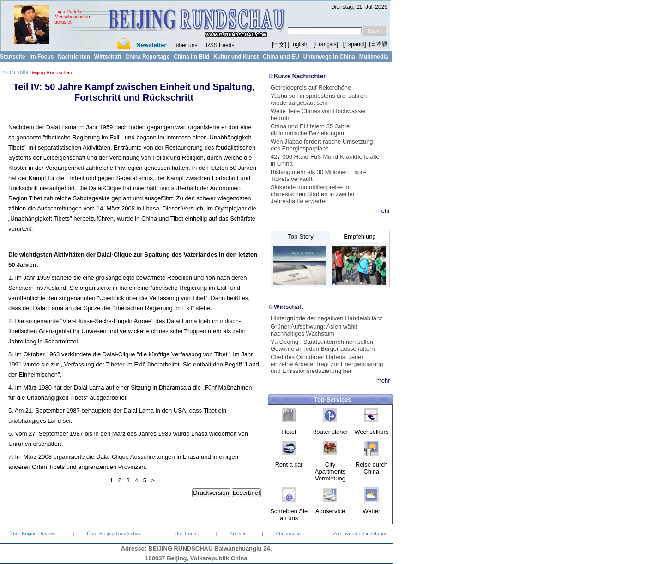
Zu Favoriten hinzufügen (360, 533)
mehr (383, 210)
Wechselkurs (371, 431)
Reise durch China (371, 468)
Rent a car (289, 464)
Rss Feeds (187, 533)
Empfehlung (359, 236)
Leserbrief (246, 492)
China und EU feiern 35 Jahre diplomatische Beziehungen (310, 130)
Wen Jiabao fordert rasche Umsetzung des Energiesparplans (322, 145)
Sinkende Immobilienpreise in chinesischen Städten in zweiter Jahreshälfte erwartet (313, 194)
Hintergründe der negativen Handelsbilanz (327, 318)
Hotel (289, 431)
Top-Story (301, 236)
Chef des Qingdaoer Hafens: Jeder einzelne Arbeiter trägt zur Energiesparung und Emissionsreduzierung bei (327, 364)
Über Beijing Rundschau (114, 533)
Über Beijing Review (32, 533)
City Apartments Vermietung (330, 471)
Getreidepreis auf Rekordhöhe (311, 87)
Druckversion (211, 492)
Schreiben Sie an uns (289, 515)
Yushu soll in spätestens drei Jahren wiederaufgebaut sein (319, 99)
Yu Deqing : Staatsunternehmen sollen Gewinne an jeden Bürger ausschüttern (323, 345)
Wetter (371, 511)
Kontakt (238, 533)
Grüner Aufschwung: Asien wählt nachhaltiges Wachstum (314, 330)
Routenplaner (330, 431)
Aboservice (330, 511)
